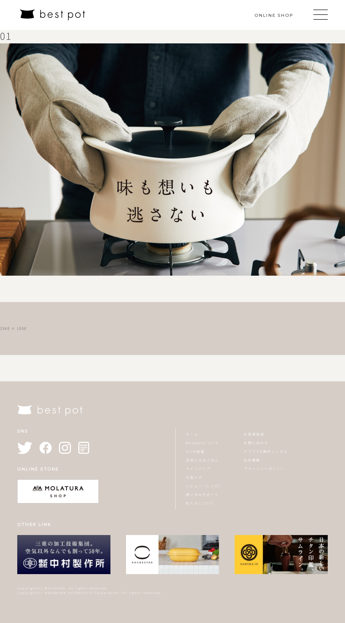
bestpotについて (202, 442)
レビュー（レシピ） (204, 485)
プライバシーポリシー (264, 468)
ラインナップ (198, 468)
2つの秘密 (195, 451)
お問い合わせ (256, 442)
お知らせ (194, 477)
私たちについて (200, 503)
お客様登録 (254, 434)
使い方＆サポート (202, 494)
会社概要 (252, 460)
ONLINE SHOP (274, 15)
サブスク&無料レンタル (266, 451)
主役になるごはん (202, 460)
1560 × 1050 (13, 328)
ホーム (192, 434)
